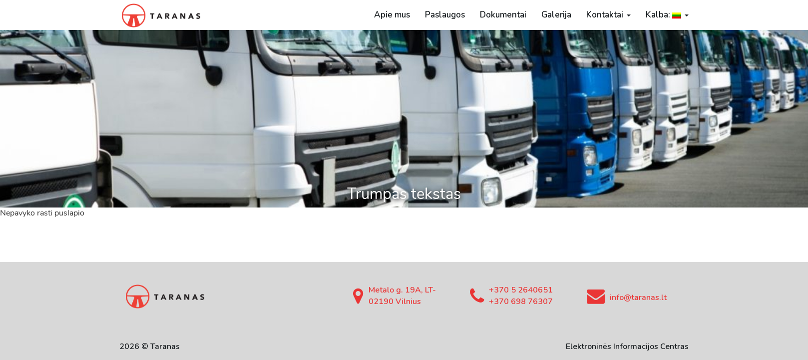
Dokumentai (503, 14)
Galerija (556, 14)
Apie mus (392, 14)
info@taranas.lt (638, 297)
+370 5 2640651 (521, 290)
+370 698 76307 (521, 301)
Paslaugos (445, 14)
